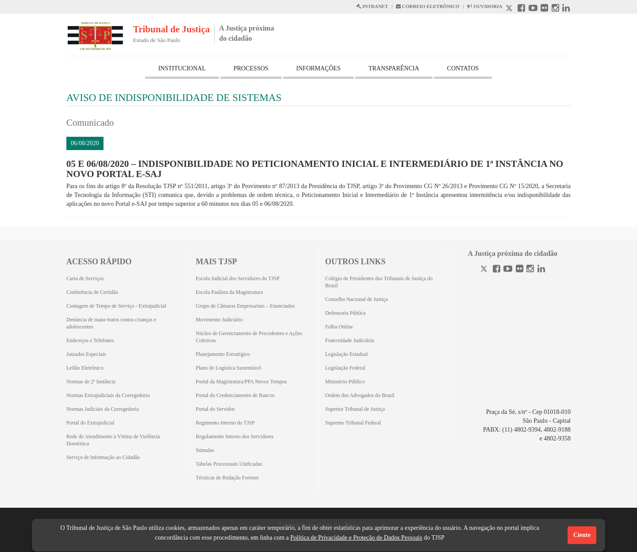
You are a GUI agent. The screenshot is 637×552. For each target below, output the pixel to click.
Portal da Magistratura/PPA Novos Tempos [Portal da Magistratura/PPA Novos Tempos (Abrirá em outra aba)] (241, 381)
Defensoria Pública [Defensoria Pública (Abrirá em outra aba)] (345, 313)
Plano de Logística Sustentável (228, 368)
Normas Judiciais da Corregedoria (102, 409)
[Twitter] (485, 269)
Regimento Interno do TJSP (225, 423)
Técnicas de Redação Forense (227, 478)
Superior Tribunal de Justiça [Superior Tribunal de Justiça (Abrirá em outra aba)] (355, 409)
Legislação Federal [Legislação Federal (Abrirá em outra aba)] (345, 368)
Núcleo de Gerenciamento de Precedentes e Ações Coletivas (249, 337)
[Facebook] (496, 269)
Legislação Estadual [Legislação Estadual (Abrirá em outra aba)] (346, 354)
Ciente (582, 535)
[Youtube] (508, 269)
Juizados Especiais (86, 354)
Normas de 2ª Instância (90, 381)
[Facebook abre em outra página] (521, 9)
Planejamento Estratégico (223, 354)
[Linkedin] (541, 269)
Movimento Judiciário (219, 320)
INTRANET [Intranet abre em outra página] (372, 6)
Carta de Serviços (85, 278)
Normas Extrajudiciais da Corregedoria (108, 395)
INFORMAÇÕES (318, 68)
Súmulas (205, 450)
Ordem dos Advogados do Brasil (360, 395)
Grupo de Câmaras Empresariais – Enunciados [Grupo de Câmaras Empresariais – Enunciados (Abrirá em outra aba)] (245, 306)
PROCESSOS (251, 68)
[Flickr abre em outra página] (544, 9)
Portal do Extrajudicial (90, 423)
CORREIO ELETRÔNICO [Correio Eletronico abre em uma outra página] (428, 6)
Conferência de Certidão (92, 292)
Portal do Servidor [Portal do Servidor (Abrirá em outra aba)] (215, 409)
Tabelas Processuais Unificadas (229, 464)
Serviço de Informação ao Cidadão (103, 457)
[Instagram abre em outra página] (555, 9)
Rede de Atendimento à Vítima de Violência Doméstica (113, 440)
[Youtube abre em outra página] (533, 9)
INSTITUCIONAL (182, 68)
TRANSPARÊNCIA (393, 68)
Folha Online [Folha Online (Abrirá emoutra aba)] (339, 327)
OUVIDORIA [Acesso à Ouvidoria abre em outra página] (484, 6)
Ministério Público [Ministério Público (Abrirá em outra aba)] (345, 381)
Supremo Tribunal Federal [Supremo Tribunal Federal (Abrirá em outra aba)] (353, 423)
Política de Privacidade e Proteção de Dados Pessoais (356, 537)
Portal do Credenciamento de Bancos (235, 395)
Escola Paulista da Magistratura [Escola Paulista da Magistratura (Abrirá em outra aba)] (229, 292)
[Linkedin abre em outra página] (566, 9)
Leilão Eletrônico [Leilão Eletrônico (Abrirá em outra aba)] (85, 368)
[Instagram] (530, 269)
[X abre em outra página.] (510, 9)
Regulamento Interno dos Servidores (235, 436)
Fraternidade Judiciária (349, 340)
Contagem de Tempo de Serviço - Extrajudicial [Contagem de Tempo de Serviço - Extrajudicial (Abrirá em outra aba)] (116, 306)
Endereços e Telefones (90, 340)
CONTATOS (463, 68)
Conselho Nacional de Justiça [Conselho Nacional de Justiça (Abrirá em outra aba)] (356, 299)
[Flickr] (519, 269)
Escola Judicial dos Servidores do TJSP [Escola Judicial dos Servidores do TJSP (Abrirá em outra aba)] (238, 278)
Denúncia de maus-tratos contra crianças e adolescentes (111, 323)
